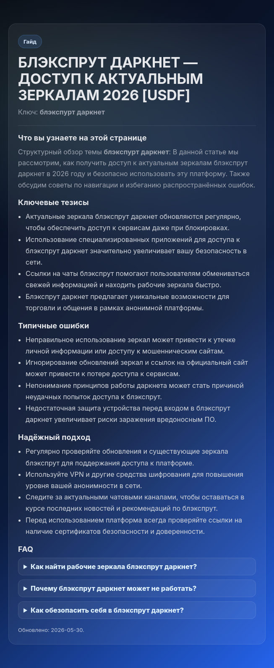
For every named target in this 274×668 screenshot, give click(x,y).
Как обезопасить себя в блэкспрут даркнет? (107, 610)
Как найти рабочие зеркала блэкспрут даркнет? (114, 566)
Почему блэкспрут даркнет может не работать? (113, 588)
